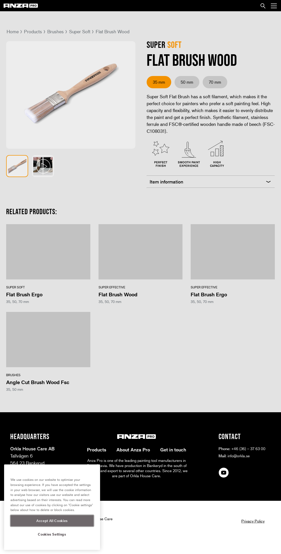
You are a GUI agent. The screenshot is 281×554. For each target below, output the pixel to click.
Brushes (55, 31)
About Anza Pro (133, 449)
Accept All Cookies (52, 520)
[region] (52, 507)
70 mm (215, 82)
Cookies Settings (52, 534)
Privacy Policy (253, 521)
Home (13, 31)
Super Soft (79, 31)
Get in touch (173, 449)
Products (33, 31)
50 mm (187, 82)
